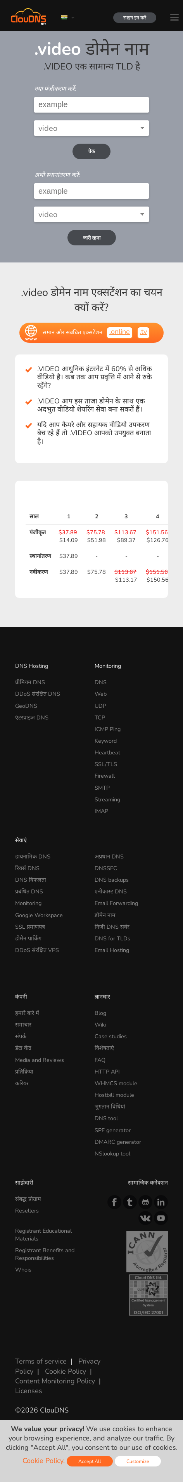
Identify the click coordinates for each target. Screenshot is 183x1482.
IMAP (101, 811)
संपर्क (20, 1036)
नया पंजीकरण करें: (55, 89)
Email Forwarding (116, 903)
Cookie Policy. (43, 1460)
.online (119, 331)
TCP (100, 717)
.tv (143, 331)
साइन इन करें (133, 17)
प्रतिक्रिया (24, 1071)
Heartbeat (107, 752)
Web (101, 694)
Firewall (105, 776)
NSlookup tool (112, 1153)
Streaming (107, 799)
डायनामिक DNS (32, 856)
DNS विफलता (30, 880)
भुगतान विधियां (110, 1106)
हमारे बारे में (27, 1013)
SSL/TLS (106, 764)
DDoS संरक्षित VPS (37, 950)
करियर (22, 1083)
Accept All (89, 1461)
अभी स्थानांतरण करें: (57, 175)
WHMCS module (116, 1083)
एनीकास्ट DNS (111, 891)
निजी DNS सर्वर (112, 927)
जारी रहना (91, 238)
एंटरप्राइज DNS (31, 717)
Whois (23, 1270)
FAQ (100, 1060)
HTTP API (107, 1071)
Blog (100, 1013)
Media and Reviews (39, 1060)
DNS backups (112, 880)
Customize (137, 1461)
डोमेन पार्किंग (28, 938)
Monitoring (108, 666)
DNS (101, 682)
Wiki (100, 1025)
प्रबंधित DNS (29, 891)
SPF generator (113, 1130)
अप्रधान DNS (109, 856)
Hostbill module (114, 1095)
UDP (100, 706)
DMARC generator (118, 1142)
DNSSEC (106, 868)
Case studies (111, 1036)
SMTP (102, 788)
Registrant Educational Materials (43, 1234)
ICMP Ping (108, 729)
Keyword (106, 741)
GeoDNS (26, 706)
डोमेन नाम (105, 915)
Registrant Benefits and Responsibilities (44, 1254)
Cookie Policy (65, 1371)
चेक (91, 151)
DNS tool (106, 1118)
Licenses (28, 1390)
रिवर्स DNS (27, 868)
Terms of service (41, 1361)
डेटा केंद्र (23, 1048)
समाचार (23, 1025)
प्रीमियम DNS (30, 682)
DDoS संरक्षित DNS (37, 694)
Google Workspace (39, 915)
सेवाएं (21, 840)
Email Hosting (112, 950)
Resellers (27, 1210)
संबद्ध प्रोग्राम (28, 1199)
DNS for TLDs (112, 938)
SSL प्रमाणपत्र (30, 927)
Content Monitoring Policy (55, 1381)
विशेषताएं (104, 1048)
